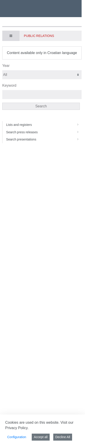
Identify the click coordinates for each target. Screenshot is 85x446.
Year (6, 66)
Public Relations (39, 36)
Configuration (16, 437)
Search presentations (44, 139)
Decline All (62, 437)
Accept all (41, 437)
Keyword (9, 85)
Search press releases (44, 132)
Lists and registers (44, 125)
